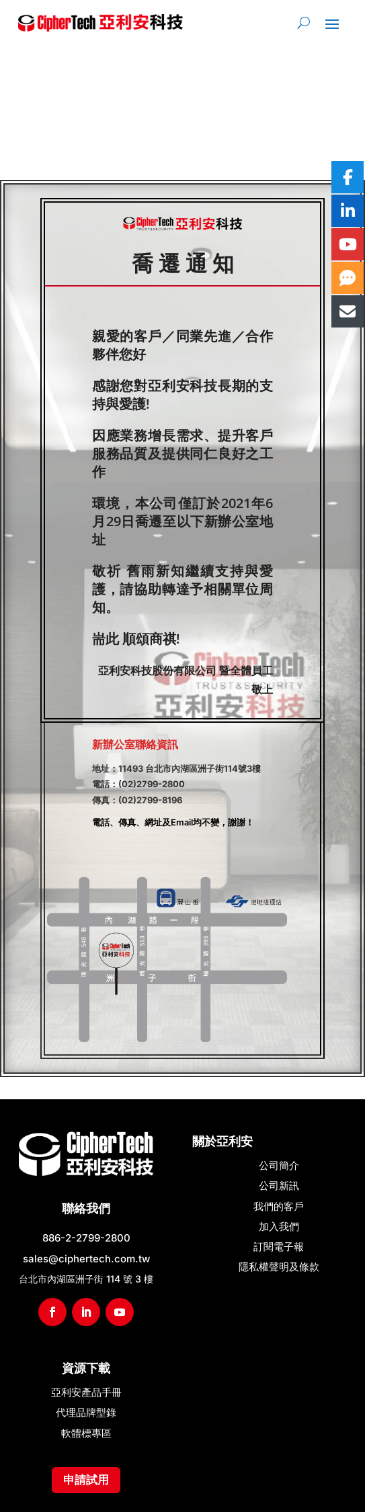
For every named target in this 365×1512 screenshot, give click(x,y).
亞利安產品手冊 (86, 1392)
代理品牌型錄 (86, 1412)
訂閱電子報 (278, 1246)
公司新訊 (279, 1185)
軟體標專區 (86, 1433)
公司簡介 (279, 1165)
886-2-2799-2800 (86, 1237)
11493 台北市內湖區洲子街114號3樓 (189, 768)
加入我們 (279, 1226)
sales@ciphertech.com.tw (86, 1258)
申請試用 (86, 1479)
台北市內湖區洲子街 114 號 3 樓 (86, 1278)
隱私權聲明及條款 (279, 1266)
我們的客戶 (278, 1206)
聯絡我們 (86, 1208)
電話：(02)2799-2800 (138, 783)
